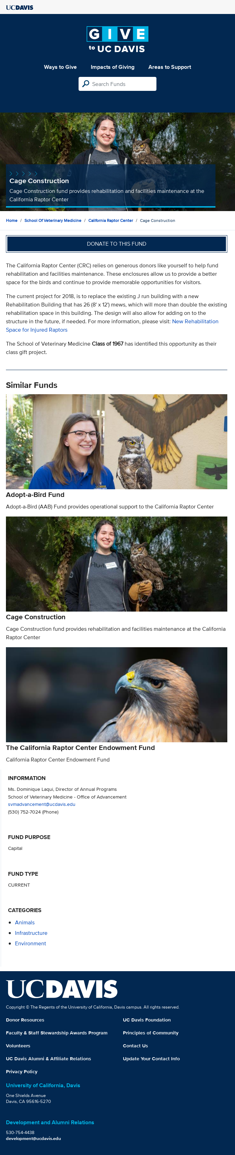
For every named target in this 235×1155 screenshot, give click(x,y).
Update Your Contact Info (151, 1058)
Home (11, 220)
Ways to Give (60, 67)
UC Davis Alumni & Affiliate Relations (48, 1058)
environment (30, 943)
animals (25, 922)
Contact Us (135, 1045)
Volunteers (18, 1045)
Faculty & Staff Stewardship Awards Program (57, 1032)
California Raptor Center (110, 220)
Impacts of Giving (112, 67)
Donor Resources (25, 1019)
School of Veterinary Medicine (52, 220)
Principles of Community (150, 1032)
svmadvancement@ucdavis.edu (41, 804)
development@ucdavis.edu (33, 1138)
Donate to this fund (116, 244)
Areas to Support (169, 67)
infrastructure (31, 933)
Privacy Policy (21, 1071)
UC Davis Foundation (147, 1019)
